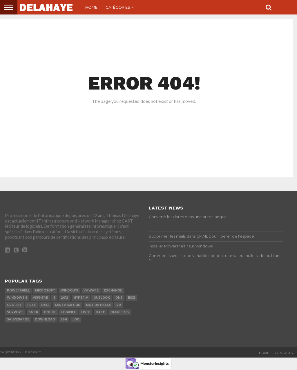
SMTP (33, 312)
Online (50, 312)
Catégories (118, 7)
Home (91, 7)
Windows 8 (17, 298)
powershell (18, 290)
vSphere (40, 298)
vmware (91, 290)
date (100, 312)
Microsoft (45, 290)
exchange (113, 290)
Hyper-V (81, 298)
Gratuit (14, 305)
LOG (76, 319)
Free (31, 305)
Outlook (101, 298)
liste (85, 312)
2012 (64, 298)
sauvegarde (18, 319)
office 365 (120, 312)
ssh (64, 319)
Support (15, 312)
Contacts (284, 353)
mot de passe (98, 305)
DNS (118, 298)
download (45, 319)
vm (118, 305)
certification (67, 305)
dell (45, 305)
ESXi (131, 298)
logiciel (68, 312)
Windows (69, 290)
